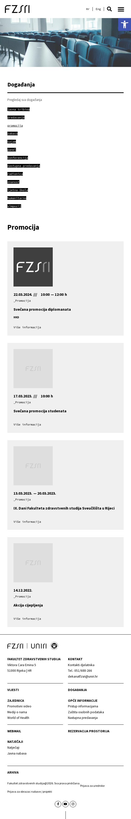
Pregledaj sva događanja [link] (24, 99)
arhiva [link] (13, 772)
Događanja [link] (77, 690)
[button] (109, 9)
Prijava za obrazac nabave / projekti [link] (29, 791)
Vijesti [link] (13, 690)
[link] (124, 24)
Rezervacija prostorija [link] (88, 731)
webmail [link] (14, 731)
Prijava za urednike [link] (92, 785)
